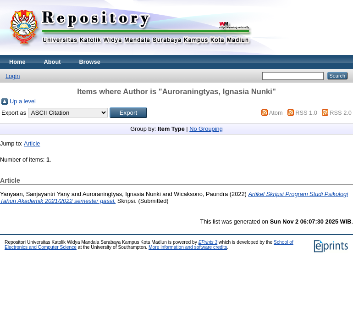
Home (17, 61)
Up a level (23, 101)
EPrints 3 (208, 242)
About (52, 61)
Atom (276, 112)
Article (32, 143)
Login (13, 76)
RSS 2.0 (341, 112)
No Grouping (206, 128)
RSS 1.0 (306, 112)
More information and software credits (188, 247)
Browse (89, 61)
